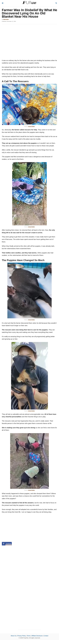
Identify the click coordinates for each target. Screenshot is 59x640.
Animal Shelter (31, 126)
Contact (46, 636)
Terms (28, 636)
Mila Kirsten (6, 19)
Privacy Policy (21, 636)
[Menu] (2, 3)
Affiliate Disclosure (37, 636)
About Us (13, 636)
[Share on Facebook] (7, 543)
